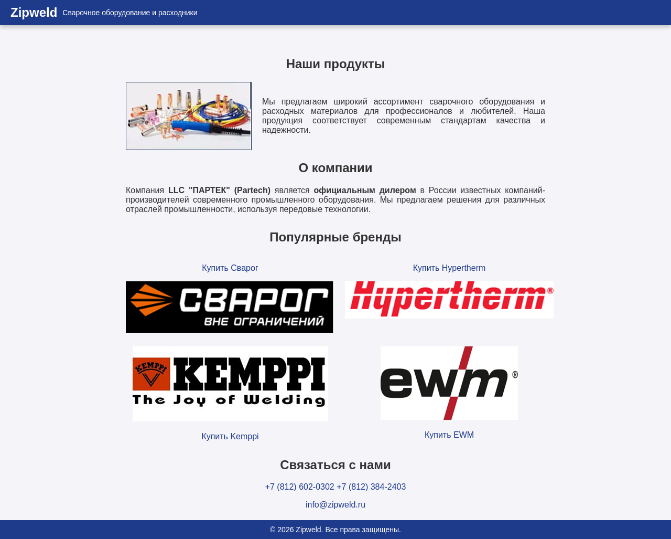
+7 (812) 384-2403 (371, 486)
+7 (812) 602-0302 (299, 486)
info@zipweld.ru (335, 504)
